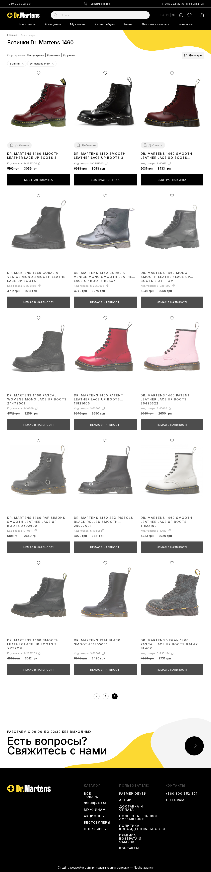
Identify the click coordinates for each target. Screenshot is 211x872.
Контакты (186, 24)
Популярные (35, 55)
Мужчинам (77, 24)
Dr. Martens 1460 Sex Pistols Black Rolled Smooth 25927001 (103, 521)
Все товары (26, 24)
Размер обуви (105, 24)
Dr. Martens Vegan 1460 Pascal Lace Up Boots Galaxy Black (171, 644)
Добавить (22, 145)
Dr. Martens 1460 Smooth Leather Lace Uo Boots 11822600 (166, 156)
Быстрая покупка (38, 179)
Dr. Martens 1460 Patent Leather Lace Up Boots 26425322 (165, 399)
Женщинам (53, 24)
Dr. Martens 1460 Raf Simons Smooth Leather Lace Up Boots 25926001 (36, 521)
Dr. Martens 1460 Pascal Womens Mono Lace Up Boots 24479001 (37, 399)
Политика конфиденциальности (142, 827)
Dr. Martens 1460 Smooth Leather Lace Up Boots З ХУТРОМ (33, 156)
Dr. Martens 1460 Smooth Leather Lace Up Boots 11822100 (166, 521)
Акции (128, 24)
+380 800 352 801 (19, 4)
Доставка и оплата (155, 24)
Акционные (95, 816)
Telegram (175, 800)
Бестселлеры (97, 822)
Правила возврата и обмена (130, 838)
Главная (12, 35)
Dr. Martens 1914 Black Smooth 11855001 (97, 642)
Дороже (69, 55)
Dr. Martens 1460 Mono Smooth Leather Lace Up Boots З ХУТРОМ (165, 276)
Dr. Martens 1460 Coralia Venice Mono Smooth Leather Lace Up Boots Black (104, 276)
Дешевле (53, 55)
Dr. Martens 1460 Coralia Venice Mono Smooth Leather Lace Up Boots (37, 276)
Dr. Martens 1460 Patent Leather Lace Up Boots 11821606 (98, 399)
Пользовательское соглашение (138, 818)
